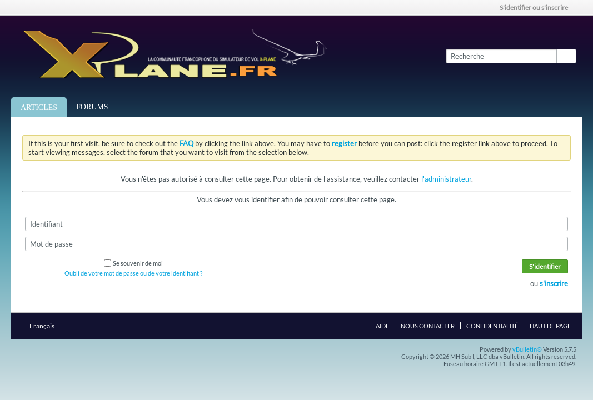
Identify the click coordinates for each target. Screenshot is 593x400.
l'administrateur (446, 178)
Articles (39, 107)
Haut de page (550, 325)
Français (45, 326)
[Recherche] (501, 56)
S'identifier (545, 266)
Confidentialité (492, 325)
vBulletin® (527, 349)
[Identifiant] (296, 224)
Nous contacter (428, 325)
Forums (92, 107)
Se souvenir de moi (133, 263)
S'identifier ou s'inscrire (537, 7)
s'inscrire (554, 283)
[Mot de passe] (296, 244)
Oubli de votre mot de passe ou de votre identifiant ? (133, 273)
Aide (382, 325)
